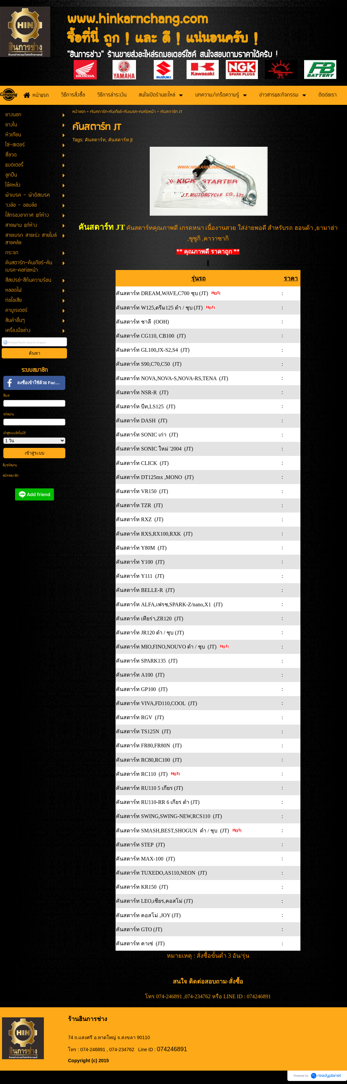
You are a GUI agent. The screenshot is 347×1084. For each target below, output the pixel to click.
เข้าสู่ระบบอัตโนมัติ (14, 433)
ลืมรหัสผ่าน (10, 465)
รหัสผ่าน (8, 414)
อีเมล (6, 395)
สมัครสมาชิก (10, 475)
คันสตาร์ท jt (120, 139)
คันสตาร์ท (95, 139)
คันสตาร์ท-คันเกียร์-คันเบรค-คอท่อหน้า (123, 111)
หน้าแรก (78, 111)
